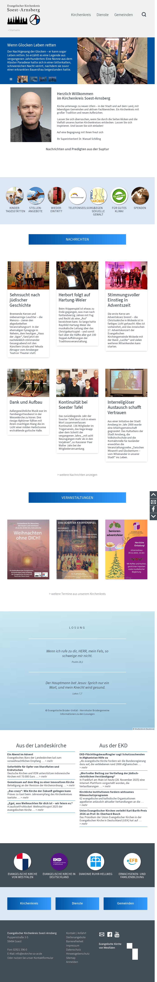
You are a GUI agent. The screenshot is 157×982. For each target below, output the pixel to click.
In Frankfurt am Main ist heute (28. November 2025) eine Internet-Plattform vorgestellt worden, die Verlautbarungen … (113, 777)
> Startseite (14, 30)
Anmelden (72, 960)
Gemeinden (123, 14)
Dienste (103, 14)
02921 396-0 (20, 948)
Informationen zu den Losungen (77, 711)
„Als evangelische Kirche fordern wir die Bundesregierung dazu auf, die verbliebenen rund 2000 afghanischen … (113, 758)
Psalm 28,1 (77, 659)
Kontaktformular (43, 956)
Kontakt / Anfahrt (76, 931)
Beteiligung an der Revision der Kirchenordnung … (41, 781)
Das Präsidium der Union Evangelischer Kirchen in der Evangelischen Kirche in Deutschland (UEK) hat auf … (113, 814)
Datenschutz (73, 948)
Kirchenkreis (81, 14)
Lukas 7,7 (77, 691)
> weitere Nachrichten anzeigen (77, 472)
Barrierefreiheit (74, 939)
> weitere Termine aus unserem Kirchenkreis (77, 591)
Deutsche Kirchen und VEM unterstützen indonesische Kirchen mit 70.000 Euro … (41, 769)
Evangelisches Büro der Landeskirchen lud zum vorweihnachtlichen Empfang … (41, 755)
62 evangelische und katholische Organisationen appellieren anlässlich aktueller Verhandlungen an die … (113, 796)
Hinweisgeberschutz (77, 952)
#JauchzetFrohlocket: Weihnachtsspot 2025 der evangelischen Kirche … (41, 804)
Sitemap (70, 956)
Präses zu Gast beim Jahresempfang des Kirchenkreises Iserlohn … (41, 792)
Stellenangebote (76, 935)
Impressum (72, 944)
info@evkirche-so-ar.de (29, 952)
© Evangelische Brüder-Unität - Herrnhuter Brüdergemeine (77, 708)
